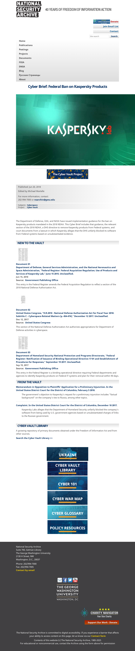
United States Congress (37, 322)
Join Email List (110, 26)
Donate (114, 21)
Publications (25, 45)
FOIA (21, 62)
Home (22, 40)
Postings (23, 49)
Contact (114, 31)
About (22, 79)
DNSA (22, 66)
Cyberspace (32, 205)
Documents (25, 58)
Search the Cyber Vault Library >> (34, 438)
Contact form (98, 635)
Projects (23, 53)
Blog (21, 70)
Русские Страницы (29, 75)
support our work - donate (102, 622)
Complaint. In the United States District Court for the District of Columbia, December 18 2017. (66, 405)
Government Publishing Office (41, 280)
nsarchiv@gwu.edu (44, 199)
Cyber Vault (32, 207)
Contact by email (25, 570)
